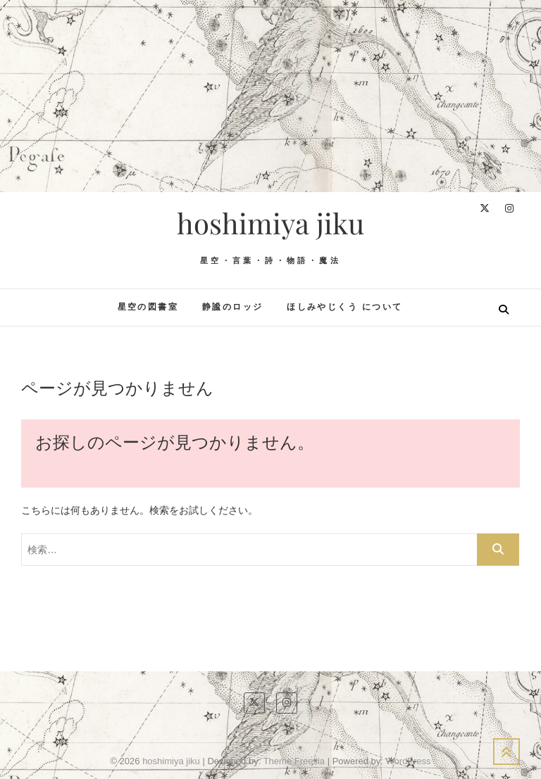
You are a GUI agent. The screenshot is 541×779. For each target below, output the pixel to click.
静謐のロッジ (232, 307)
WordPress (408, 761)
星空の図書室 (148, 307)
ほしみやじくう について (344, 307)
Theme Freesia (294, 761)
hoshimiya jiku (270, 223)
